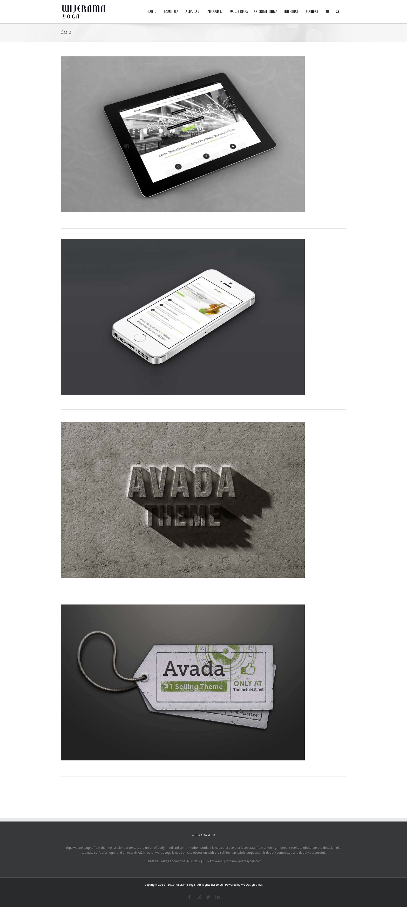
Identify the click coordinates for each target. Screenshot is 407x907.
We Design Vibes (252, 884)
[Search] (338, 11)
